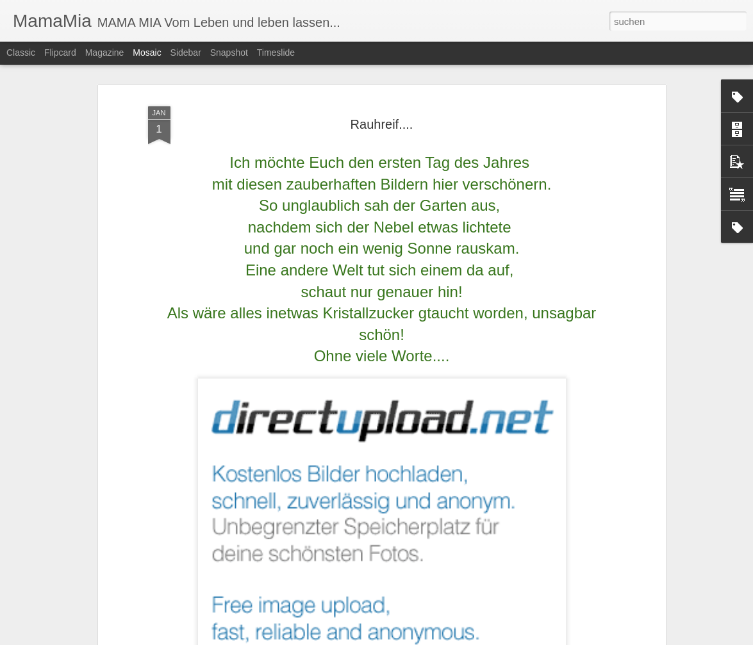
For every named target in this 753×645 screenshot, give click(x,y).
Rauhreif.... (382, 124)
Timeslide (276, 52)
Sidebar (185, 52)
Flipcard (60, 52)
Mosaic (147, 52)
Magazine (104, 52)
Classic (20, 52)
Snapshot (229, 52)
